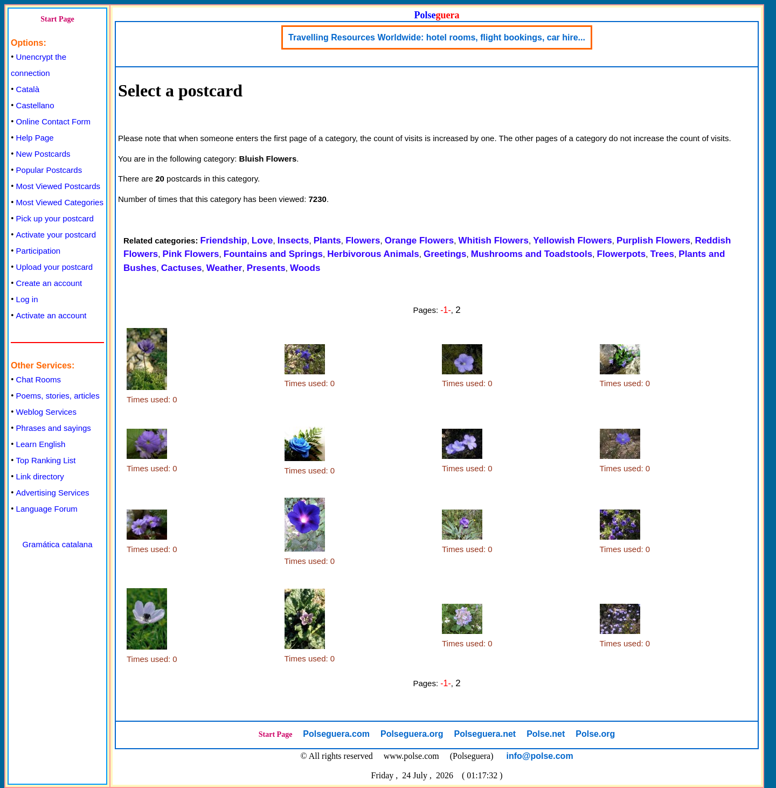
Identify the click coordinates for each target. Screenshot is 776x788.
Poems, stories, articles (58, 395)
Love (262, 240)
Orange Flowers (419, 240)
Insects (293, 240)
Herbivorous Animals (373, 254)
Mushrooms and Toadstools (531, 254)
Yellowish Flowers (572, 240)
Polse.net (545, 733)
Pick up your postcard (55, 218)
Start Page (57, 19)
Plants (327, 240)
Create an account (49, 283)
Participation (38, 250)
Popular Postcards (49, 170)
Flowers (362, 240)
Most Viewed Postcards (58, 186)
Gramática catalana (57, 544)
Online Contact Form (53, 121)
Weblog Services (46, 411)
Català (27, 89)
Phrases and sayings (53, 428)
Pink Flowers (191, 254)
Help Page (35, 137)
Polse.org (595, 733)
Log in (27, 299)
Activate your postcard (56, 234)
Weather (224, 268)
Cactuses (181, 268)
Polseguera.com (336, 733)
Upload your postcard (54, 266)
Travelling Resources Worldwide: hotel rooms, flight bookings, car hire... (436, 37)
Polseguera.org (411, 733)
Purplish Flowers (653, 240)
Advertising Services (52, 492)
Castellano (35, 105)
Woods (305, 268)
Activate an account (51, 315)
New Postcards (43, 153)
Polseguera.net (485, 733)
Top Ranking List (46, 460)
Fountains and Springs (273, 254)
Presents (266, 268)
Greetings (445, 254)
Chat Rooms (38, 379)
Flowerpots (621, 254)
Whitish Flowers (494, 240)
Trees (662, 254)
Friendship (223, 240)
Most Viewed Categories (59, 202)
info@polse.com (540, 756)
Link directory (40, 476)
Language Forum (47, 508)
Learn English (41, 444)
